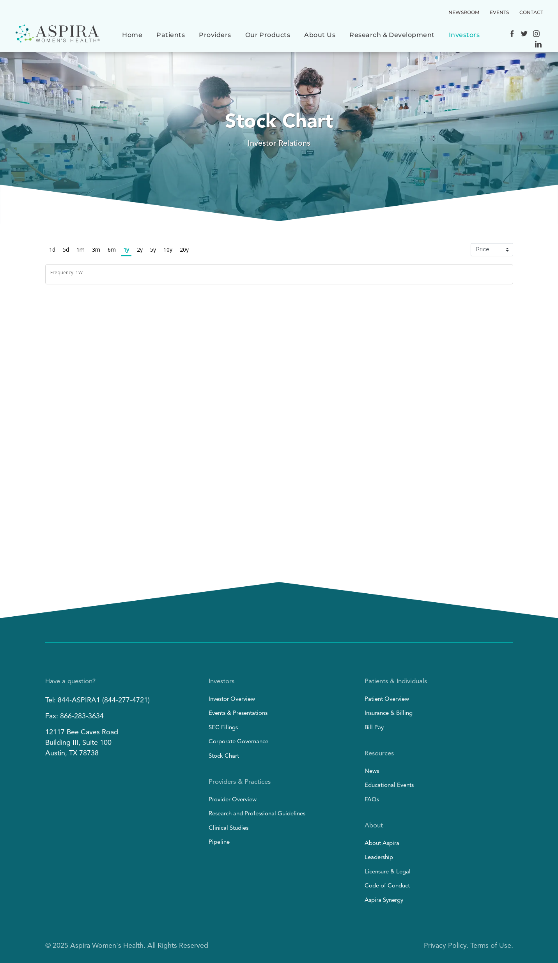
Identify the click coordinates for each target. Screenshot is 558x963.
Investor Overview (232, 699)
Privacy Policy (445, 945)
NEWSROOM (463, 12)
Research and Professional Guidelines (257, 814)
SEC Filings (223, 728)
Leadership (379, 858)
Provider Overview (233, 800)
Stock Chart (224, 756)
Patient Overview (387, 699)
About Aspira (382, 844)
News (372, 771)
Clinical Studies (228, 828)
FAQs (372, 800)
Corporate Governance (238, 742)
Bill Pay (374, 728)
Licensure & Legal (388, 872)
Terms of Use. (491, 945)
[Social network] (512, 35)
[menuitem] (132, 34)
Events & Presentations (238, 713)
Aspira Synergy (384, 900)
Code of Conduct (387, 886)
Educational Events (389, 785)
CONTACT (531, 12)
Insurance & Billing (389, 713)
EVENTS (499, 12)
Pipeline (219, 842)
